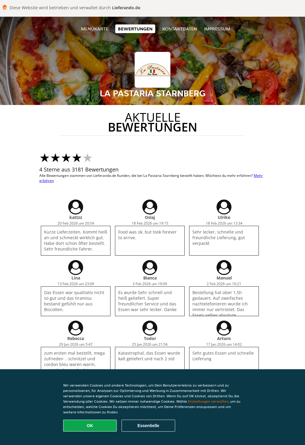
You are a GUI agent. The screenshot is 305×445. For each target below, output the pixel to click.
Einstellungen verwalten (208, 401)
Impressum (217, 29)
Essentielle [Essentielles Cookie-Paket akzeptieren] (148, 425)
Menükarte (94, 29)
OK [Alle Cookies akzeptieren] (90, 425)
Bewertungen (135, 29)
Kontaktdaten (179, 29)
